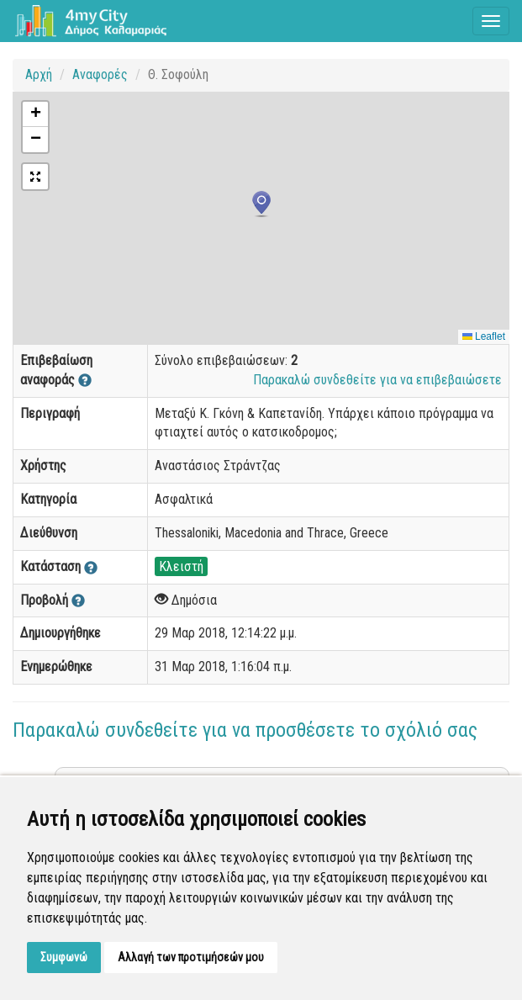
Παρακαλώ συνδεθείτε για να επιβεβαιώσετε (377, 380)
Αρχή (38, 74)
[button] (261, 204)
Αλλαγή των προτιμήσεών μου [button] (191, 957)
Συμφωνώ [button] (63, 957)
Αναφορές (100, 74)
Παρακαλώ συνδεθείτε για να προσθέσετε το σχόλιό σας (245, 730)
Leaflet (483, 336)
